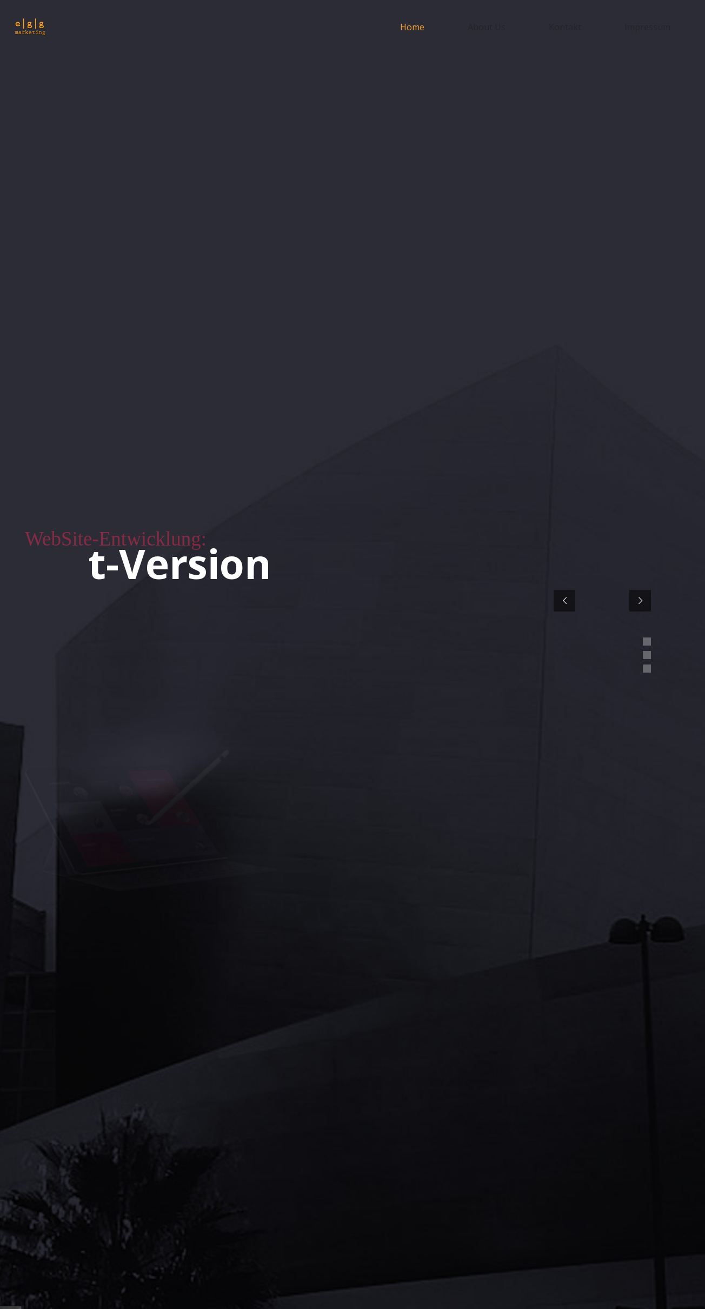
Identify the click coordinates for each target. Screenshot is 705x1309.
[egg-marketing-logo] (30, 27)
